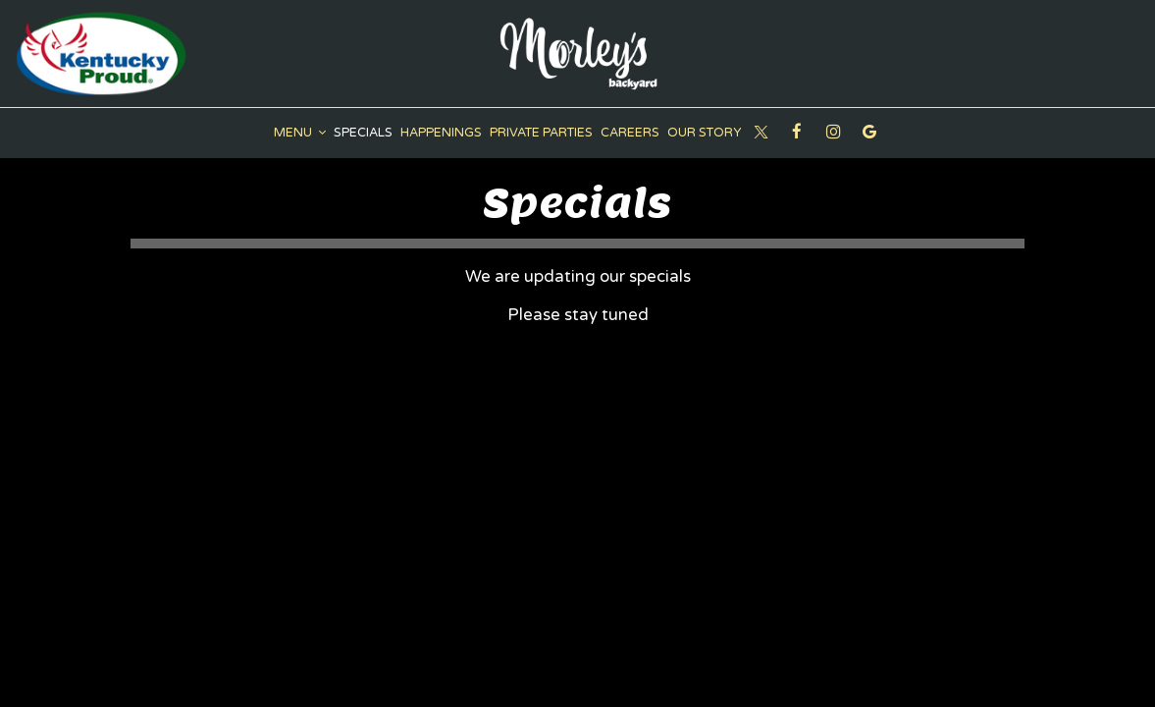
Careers (630, 132)
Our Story (704, 132)
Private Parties (541, 132)
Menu (300, 132)
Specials (363, 132)
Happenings (441, 132)
